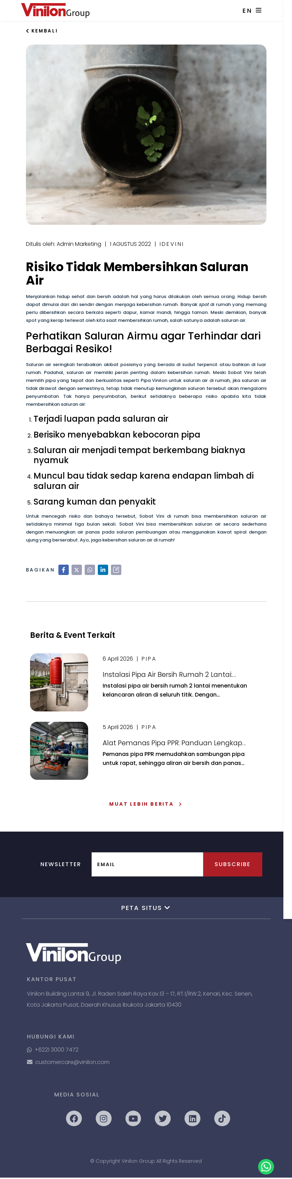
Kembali (42, 31)
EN (251, 10)
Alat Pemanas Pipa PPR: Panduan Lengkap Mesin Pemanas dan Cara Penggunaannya (175, 745)
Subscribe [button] (230, 866)
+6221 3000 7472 (52, 1051)
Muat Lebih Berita (145, 805)
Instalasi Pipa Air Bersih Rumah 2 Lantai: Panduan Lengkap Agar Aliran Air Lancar (170, 676)
